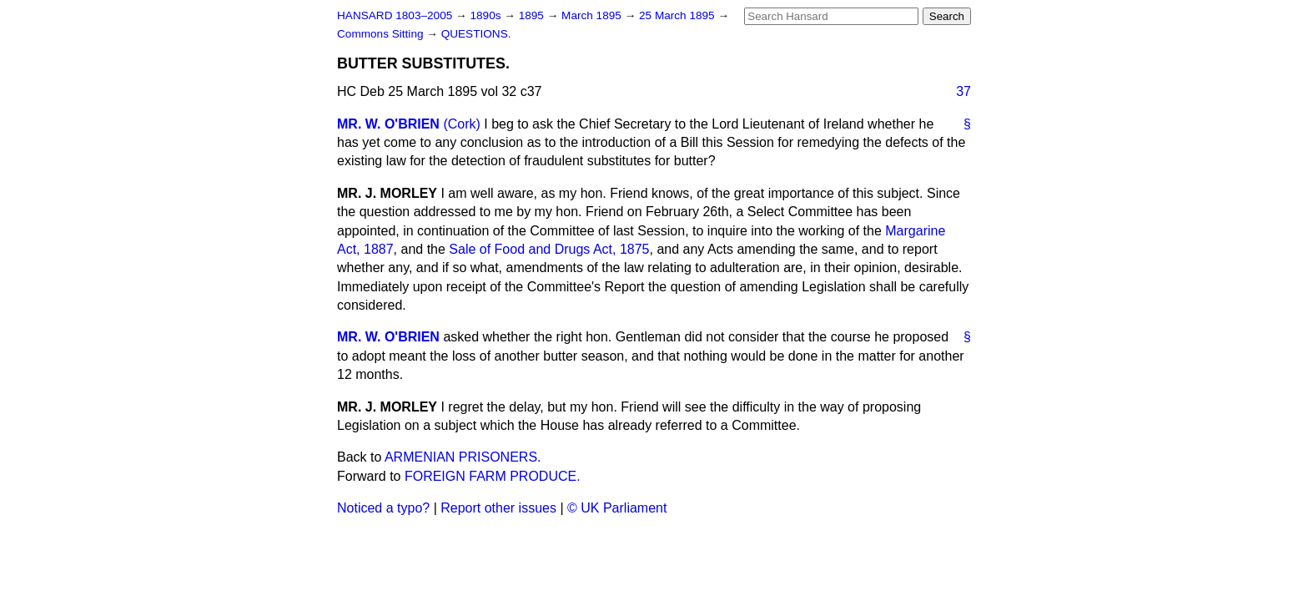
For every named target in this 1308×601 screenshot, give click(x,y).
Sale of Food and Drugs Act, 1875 (549, 249)
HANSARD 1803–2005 (394, 15)
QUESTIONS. (476, 34)
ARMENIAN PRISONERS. (463, 457)
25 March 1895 (678, 15)
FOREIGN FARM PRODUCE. (493, 476)
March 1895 (593, 15)
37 (963, 91)
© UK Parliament (617, 508)
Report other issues (498, 508)
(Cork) (461, 124)
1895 (533, 15)
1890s (487, 15)
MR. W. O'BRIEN (388, 124)
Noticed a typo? (383, 508)
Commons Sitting (381, 34)
